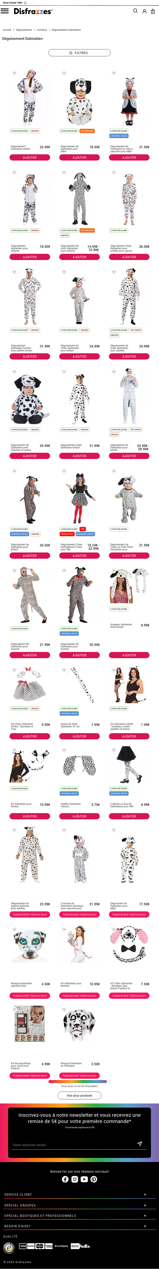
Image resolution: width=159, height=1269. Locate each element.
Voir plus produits (79, 1095)
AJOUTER (30, 157)
